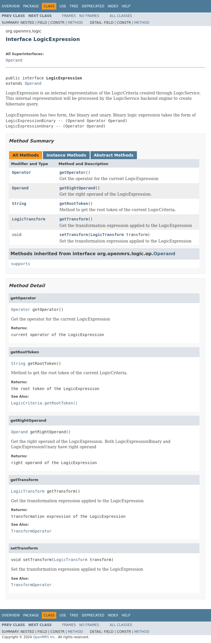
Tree (74, 6)
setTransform (73, 234)
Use (62, 6)
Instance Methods (66, 155)
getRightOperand (77, 188)
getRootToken (73, 203)
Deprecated (93, 6)
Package (31, 6)
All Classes (121, 16)
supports (20, 263)
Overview (11, 6)
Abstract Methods (114, 155)
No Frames (89, 16)
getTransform (73, 219)
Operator (21, 172)
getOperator (72, 172)
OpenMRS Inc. (44, 637)
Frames (69, 16)
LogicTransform (28, 219)
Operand (14, 60)
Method (75, 23)
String (19, 203)
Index (113, 6)
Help (126, 6)
